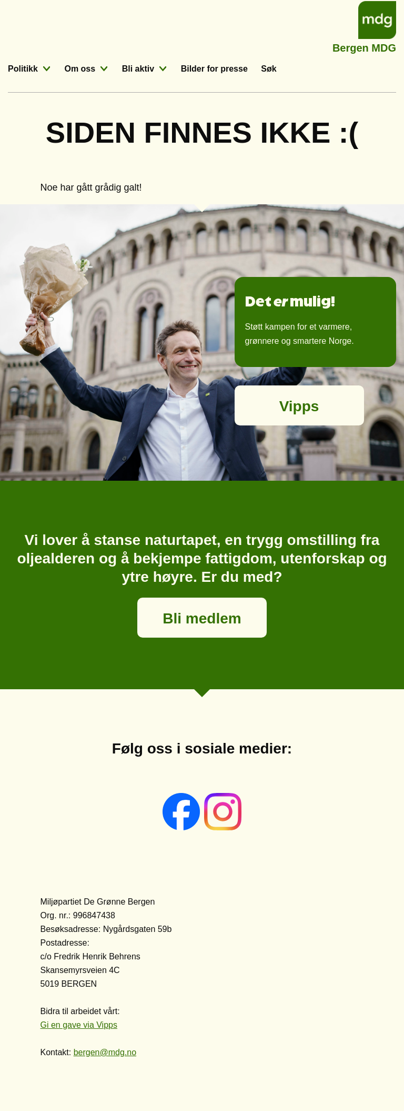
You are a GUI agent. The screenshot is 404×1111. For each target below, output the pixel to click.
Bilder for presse (214, 68)
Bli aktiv (138, 68)
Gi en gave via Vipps (79, 1024)
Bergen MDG (364, 46)
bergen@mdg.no (105, 1052)
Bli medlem (202, 618)
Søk (268, 68)
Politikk (23, 68)
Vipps (299, 406)
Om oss (79, 68)
